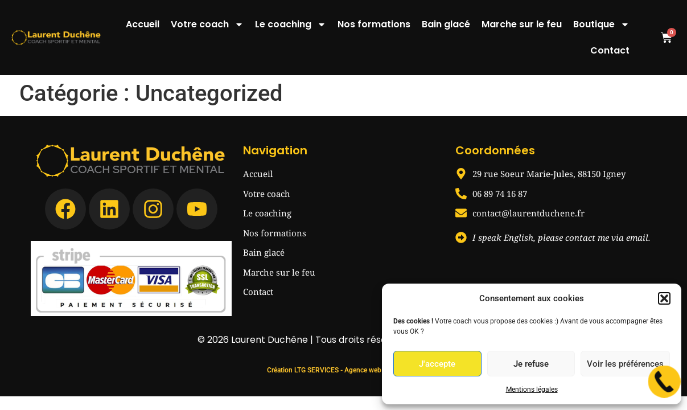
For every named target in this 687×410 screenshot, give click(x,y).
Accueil (142, 24)
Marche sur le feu (522, 24)
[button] (664, 298)
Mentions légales (532, 389)
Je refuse (531, 364)
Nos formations (374, 24)
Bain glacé (446, 24)
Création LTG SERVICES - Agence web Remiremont (343, 344)
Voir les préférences (625, 364)
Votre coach (207, 24)
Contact (610, 50)
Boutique (601, 24)
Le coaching (290, 24)
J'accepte (437, 364)
